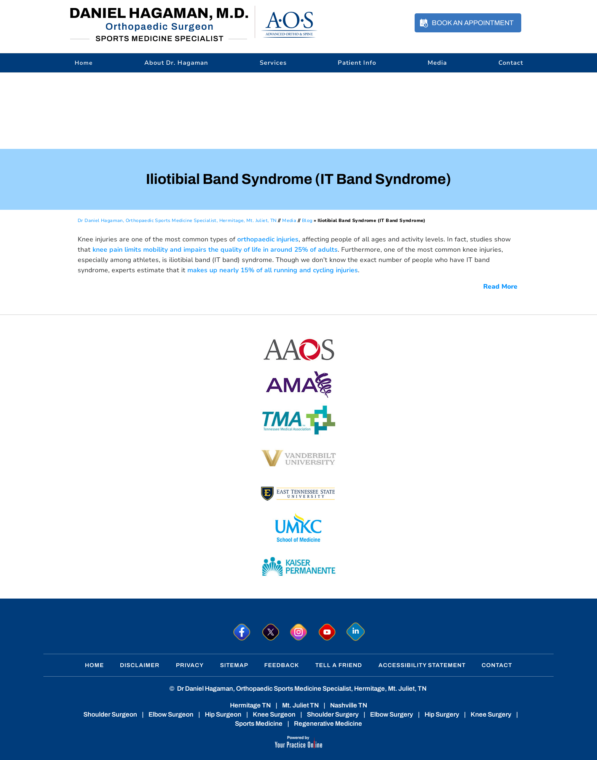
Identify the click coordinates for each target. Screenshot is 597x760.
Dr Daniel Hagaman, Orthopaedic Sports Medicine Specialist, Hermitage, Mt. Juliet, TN (177, 220)
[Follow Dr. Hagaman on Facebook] (241, 631)
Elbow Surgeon (170, 714)
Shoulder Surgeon (110, 714)
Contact (510, 63)
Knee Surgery (491, 714)
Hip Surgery (442, 714)
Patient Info (357, 63)
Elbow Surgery (391, 714)
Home (94, 665)
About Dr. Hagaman (176, 63)
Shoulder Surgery (333, 714)
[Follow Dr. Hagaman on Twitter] (270, 631)
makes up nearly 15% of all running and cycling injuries (272, 270)
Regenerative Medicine (328, 723)
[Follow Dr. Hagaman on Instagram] (298, 631)
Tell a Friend (338, 665)
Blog (307, 220)
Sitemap (234, 665)
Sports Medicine (259, 723)
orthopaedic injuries (267, 239)
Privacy (190, 665)
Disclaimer (140, 665)
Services (273, 63)
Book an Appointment (473, 23)
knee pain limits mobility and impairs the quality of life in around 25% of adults (215, 249)
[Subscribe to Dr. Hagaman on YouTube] (327, 631)
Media (437, 63)
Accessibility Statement (422, 665)
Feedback (281, 665)
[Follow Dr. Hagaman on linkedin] (355, 631)
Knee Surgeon (274, 714)
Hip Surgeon (223, 714)
